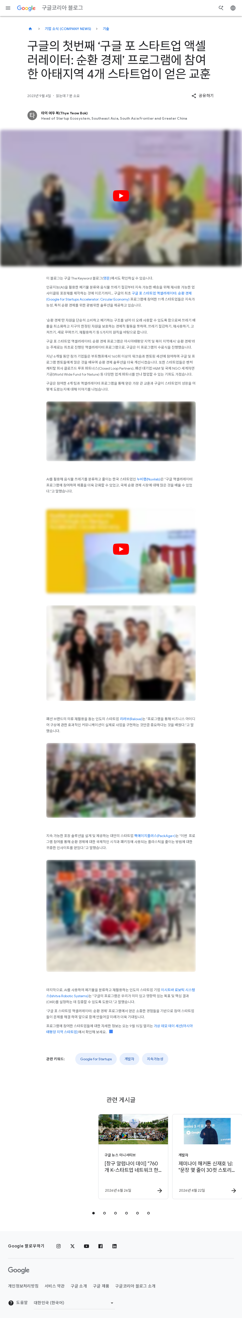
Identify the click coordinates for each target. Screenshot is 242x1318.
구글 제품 (101, 1286)
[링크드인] (114, 1246)
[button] (202, 95)
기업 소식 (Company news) (68, 29)
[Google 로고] (19, 1270)
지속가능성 (155, 1059)
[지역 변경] (74, 1303)
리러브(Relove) (131, 719)
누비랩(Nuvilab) (148, 479)
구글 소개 (79, 1286)
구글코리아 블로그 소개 (135, 1286)
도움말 (18, 1303)
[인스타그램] (58, 1246)
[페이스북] (100, 1246)
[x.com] (72, 1246)
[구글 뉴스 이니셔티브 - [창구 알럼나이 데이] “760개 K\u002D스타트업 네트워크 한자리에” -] (83, 1156)
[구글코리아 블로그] (30, 29)
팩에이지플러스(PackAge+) (155, 836)
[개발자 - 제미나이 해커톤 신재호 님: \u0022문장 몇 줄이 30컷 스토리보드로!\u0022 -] (157, 1156)
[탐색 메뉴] (8, 8)
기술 (106, 29)
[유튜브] (86, 1246)
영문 (106, 278)
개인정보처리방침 (23, 1286)
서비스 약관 (54, 1286)
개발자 (129, 1059)
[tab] (93, 1213)
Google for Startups (96, 1059)
